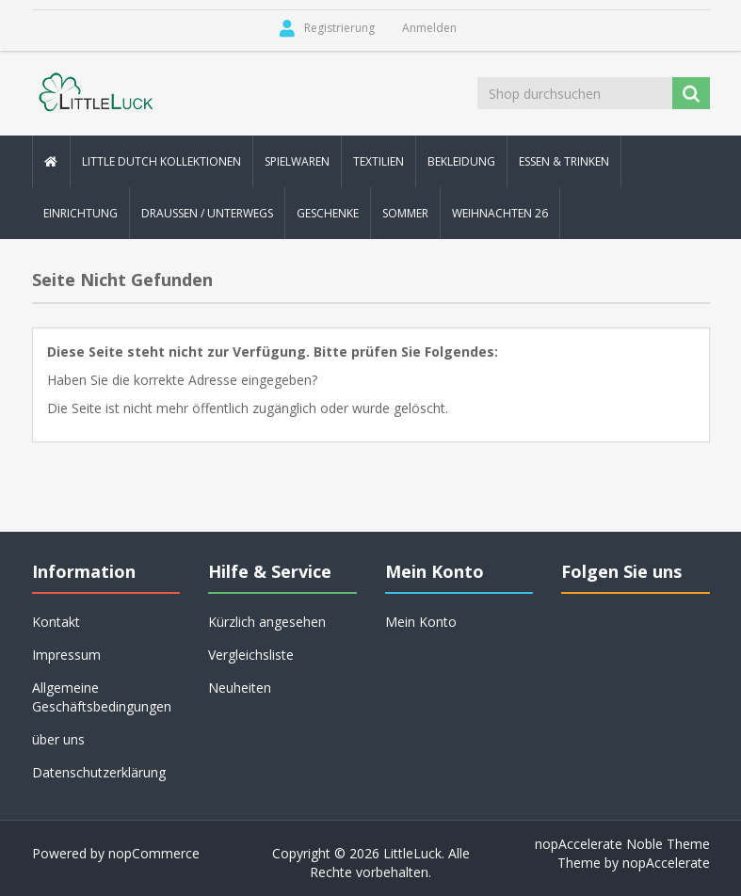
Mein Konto (421, 622)
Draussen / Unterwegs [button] (207, 213)
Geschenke (328, 213)
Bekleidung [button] (461, 161)
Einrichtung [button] (80, 213)
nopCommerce (154, 853)
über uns (58, 739)
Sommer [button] (405, 213)
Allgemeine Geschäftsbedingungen (101, 697)
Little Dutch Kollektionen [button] (161, 161)
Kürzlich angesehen (267, 622)
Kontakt (56, 622)
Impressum (66, 655)
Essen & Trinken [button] (564, 161)
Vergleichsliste (251, 655)
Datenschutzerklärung (99, 772)
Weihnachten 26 (500, 213)
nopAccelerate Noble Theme (622, 844)
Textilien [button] (378, 161)
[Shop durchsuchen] (576, 93)
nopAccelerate (666, 863)
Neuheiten (239, 687)
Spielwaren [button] (297, 161)
